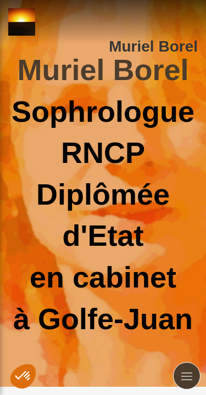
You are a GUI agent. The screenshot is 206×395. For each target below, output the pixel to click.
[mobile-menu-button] (187, 376)
